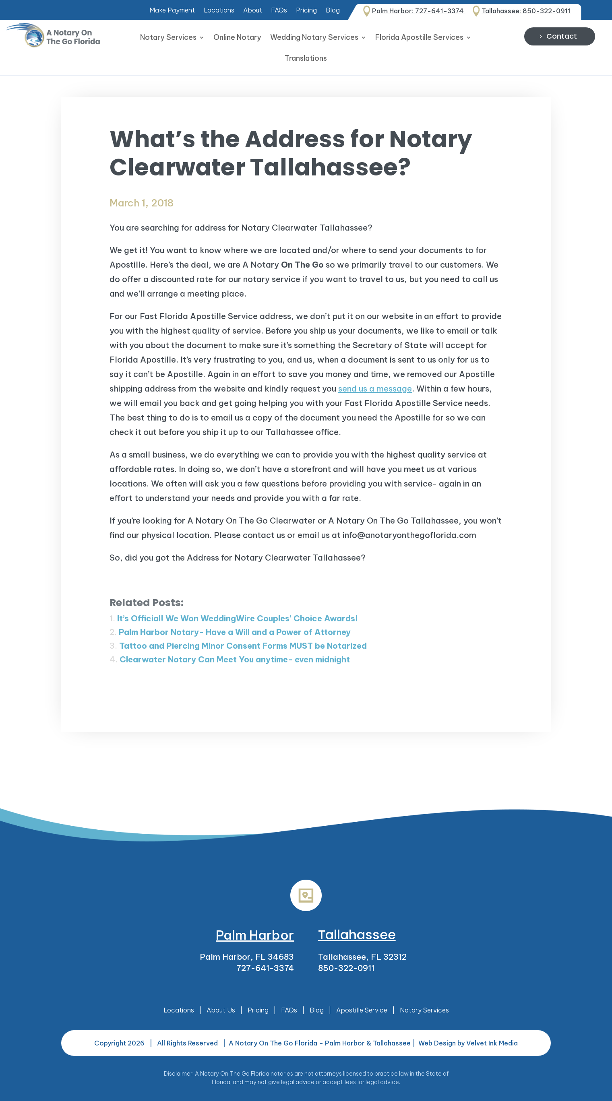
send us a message (375, 388)
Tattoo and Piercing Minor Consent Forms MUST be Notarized (243, 646)
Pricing (306, 10)
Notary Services (168, 38)
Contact (561, 36)
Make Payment (172, 10)
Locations (219, 10)
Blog (333, 10)
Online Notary (237, 38)
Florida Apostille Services (419, 38)
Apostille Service (361, 1010)
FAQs (279, 10)
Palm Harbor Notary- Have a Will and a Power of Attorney (235, 632)
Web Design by (468, 1043)
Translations (306, 59)
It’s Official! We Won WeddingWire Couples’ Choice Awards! (237, 618)
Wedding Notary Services (314, 38)
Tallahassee (357, 935)
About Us (221, 1010)
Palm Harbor (255, 935)
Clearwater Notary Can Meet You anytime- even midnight (235, 659)
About (252, 10)
